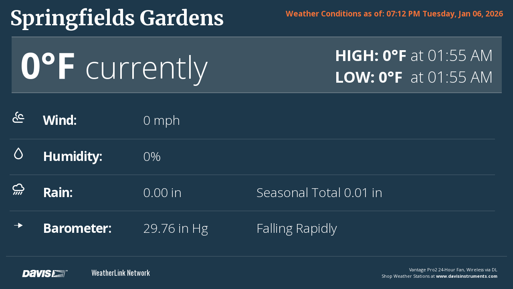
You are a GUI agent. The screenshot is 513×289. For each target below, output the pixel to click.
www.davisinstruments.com (466, 276)
